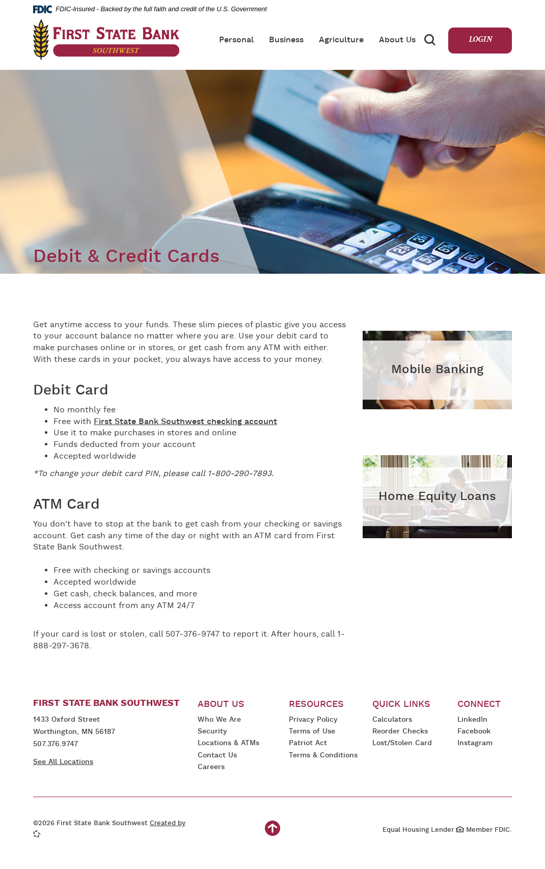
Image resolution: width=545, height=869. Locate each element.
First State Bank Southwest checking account (185, 422)
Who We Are (219, 720)
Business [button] (286, 40)
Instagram (478, 744)
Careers (211, 767)
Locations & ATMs (228, 743)
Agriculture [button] (341, 40)
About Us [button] (397, 40)
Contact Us (217, 755)
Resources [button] (316, 704)
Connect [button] (479, 704)
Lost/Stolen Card (402, 743)
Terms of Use (312, 731)
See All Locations (63, 762)
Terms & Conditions (323, 756)
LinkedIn (473, 720)
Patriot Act (308, 743)
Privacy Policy (313, 720)
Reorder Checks (400, 732)
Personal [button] (236, 40)
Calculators (392, 720)
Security (212, 731)
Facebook (473, 732)
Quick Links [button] (401, 704)
